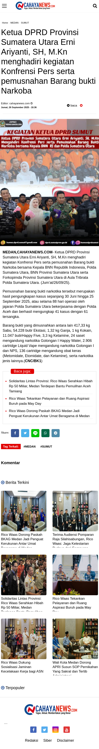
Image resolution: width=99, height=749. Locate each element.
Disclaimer (65, 740)
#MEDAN (30, 446)
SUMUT (25, 23)
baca (72, 105)
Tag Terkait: (11, 446)
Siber (47, 740)
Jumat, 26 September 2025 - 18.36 (19, 107)
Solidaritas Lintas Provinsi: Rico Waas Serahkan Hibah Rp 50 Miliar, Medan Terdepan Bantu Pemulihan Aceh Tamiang (51, 386)
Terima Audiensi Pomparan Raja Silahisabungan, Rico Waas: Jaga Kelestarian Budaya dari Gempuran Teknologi (73, 543)
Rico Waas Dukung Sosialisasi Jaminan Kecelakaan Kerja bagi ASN (22, 667)
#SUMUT (46, 446)
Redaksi (31, 740)
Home (5, 23)
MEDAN (15, 23)
